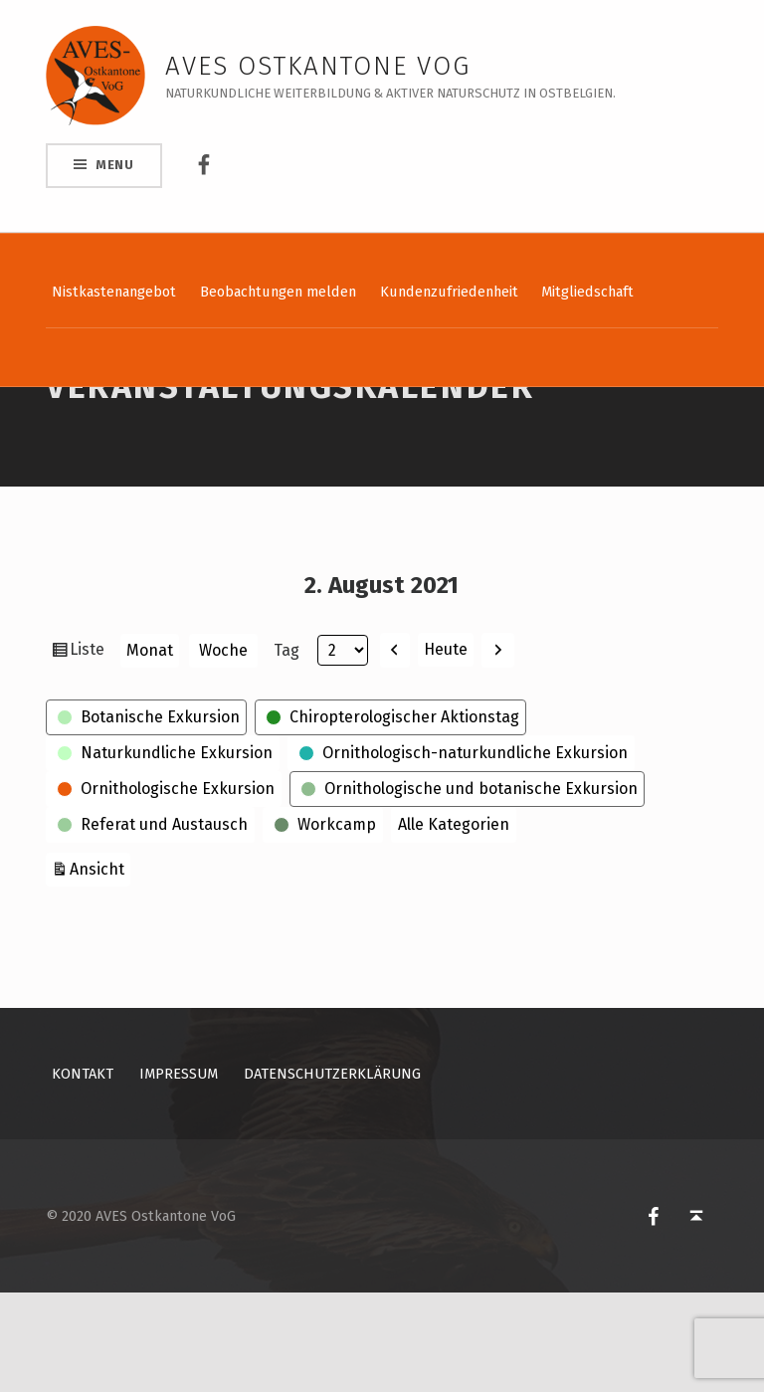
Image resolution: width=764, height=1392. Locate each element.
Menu (115, 164)
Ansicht (100, 966)
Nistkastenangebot (114, 291)
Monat (149, 749)
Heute (446, 748)
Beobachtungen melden (278, 291)
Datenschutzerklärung (332, 1173)
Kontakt (82, 1173)
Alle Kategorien (453, 923)
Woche (223, 749)
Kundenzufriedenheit (449, 291)
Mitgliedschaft (587, 291)
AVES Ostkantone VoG (318, 66)
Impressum (178, 1173)
